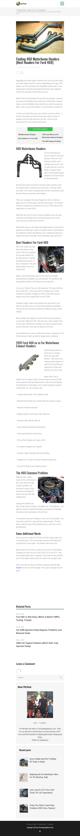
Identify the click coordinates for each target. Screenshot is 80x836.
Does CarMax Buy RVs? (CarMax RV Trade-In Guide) (43, 760)
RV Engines (42, 10)
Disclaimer (42, 824)
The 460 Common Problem (51, 141)
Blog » (34, 10)
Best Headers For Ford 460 (27, 138)
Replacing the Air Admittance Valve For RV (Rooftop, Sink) (44, 775)
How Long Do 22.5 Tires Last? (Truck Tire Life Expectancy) (42, 791)
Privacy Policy (31, 824)
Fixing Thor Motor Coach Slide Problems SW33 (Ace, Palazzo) (42, 806)
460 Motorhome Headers (27, 135)
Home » (29, 10)
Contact (50, 824)
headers (19, 568)
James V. (38, 67)
